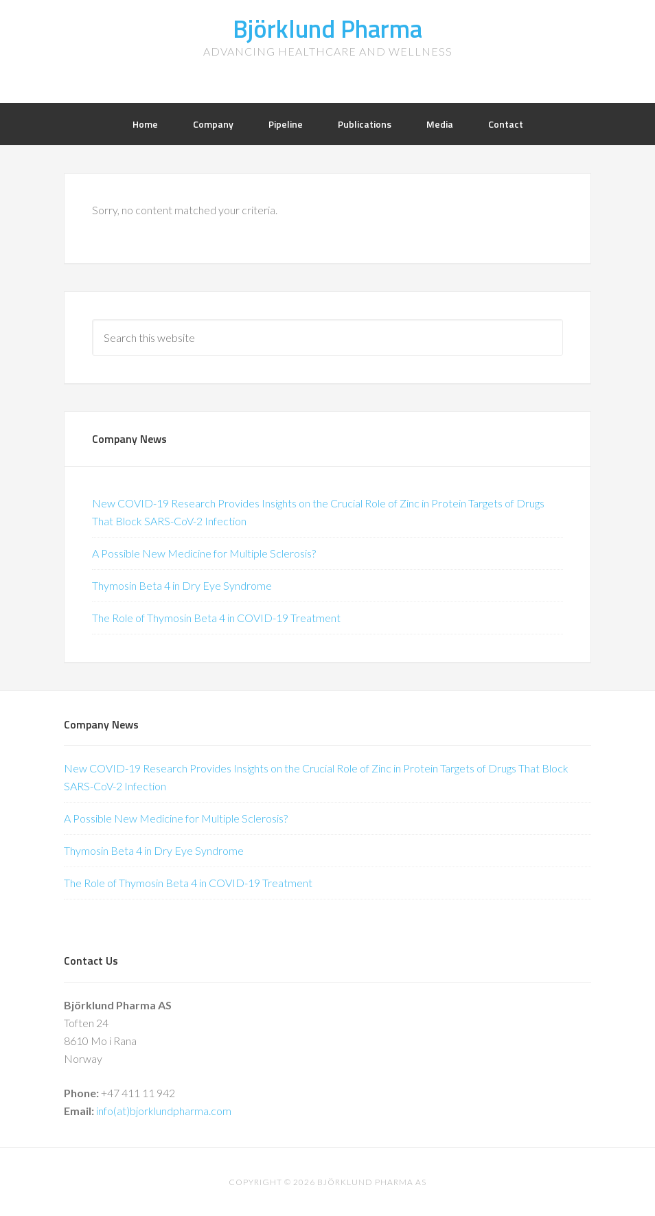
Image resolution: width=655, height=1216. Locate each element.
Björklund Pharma (327, 28)
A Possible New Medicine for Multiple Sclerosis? (204, 553)
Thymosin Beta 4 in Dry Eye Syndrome (182, 585)
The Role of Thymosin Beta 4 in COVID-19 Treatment (216, 617)
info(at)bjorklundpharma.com (163, 1110)
